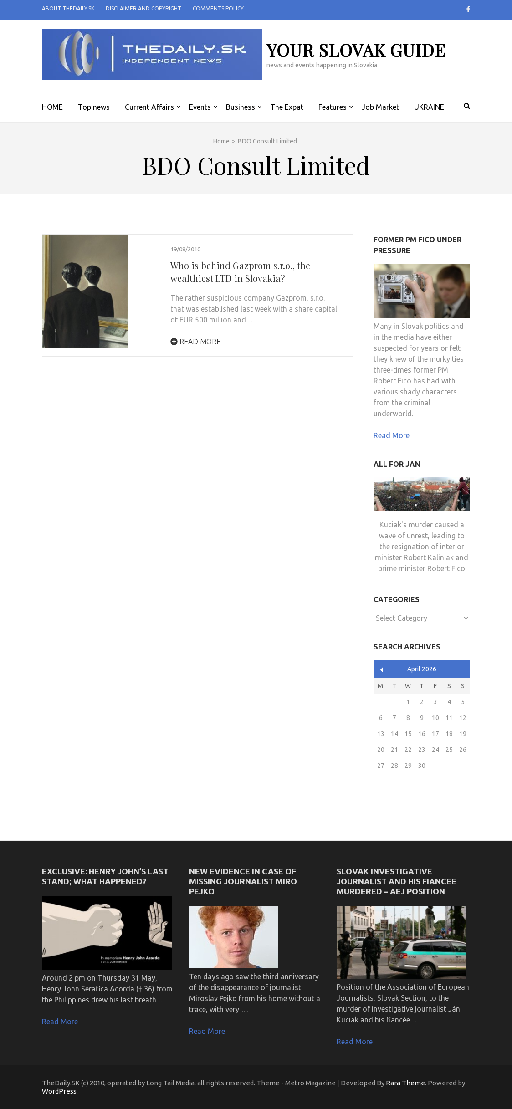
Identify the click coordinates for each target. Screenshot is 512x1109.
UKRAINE (429, 107)
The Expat (286, 107)
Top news (94, 107)
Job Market (380, 107)
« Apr (382, 669)
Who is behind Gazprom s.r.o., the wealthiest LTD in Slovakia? (240, 271)
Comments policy (218, 8)
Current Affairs (149, 107)
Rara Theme (405, 1083)
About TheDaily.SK (68, 8)
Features (332, 107)
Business (240, 107)
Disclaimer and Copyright (143, 8)
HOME (52, 107)
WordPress (59, 1091)
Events (200, 107)
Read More (195, 341)
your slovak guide (356, 49)
